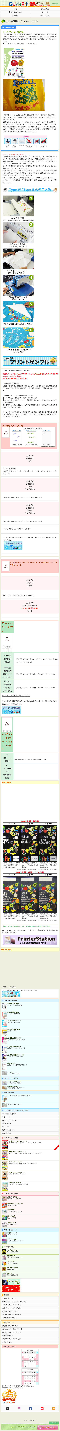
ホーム (25, 1420)
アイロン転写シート (9, 1298)
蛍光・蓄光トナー (8, 1130)
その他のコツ (7, 1342)
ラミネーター (7, 1117)
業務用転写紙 (9, 1092)
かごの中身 (55, 4)
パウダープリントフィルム (11, 1305)
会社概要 (15, 15)
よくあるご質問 (15, 12)
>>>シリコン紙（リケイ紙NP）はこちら (17, 529)
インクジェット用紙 (11, 1138)
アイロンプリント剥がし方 (11, 1339)
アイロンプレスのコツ (10, 1326)
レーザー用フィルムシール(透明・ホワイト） (20, 1095)
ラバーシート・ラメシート (11, 1314)
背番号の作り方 (7, 1335)
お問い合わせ (45, 15)
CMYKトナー (6, 1123)
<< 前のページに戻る (8, 987)
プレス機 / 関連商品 (9, 1114)
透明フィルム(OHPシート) (14, 1104)
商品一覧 (45, 12)
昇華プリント (7, 1133)
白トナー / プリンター (10, 1120)
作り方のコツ (9, 1322)
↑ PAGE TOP (54, 1422)
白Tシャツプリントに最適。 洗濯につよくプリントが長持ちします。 (26, 1152)
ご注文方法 (45, 9)
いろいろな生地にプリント (11, 1332)
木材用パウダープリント (10, 1311)
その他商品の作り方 (9, 1318)
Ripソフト (5, 1127)
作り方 (6, 1295)
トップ (15, 9)
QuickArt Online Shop (30, 1427)
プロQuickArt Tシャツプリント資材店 (38, 537)
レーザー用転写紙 (10, 1000)
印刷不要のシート (10, 1230)
